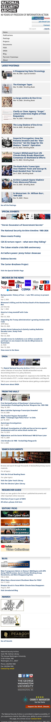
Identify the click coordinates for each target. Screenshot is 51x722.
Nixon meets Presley (11, 236)
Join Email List (44, 22)
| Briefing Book (25, 88)
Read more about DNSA (10, 384)
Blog (4, 54)
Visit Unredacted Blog (9, 590)
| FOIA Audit (25, 115)
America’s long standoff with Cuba (14, 312)
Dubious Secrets (8, 258)
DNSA (5, 51)
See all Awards (6, 641)
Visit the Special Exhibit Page (12, 271)
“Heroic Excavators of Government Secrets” (22, 225)
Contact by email (7, 668)
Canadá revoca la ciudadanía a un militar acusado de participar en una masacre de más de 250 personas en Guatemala (22, 341)
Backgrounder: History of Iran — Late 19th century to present (25, 295)
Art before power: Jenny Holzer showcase (21, 253)
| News (25, 197)
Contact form (36, 719)
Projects (6, 41)
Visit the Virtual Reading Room (13, 474)
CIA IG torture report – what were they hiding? (23, 241)
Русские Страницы (10, 57)
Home (5, 32)
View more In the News (10, 350)
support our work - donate (38, 706)
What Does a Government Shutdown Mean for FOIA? (21, 580)
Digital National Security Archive (17, 368)
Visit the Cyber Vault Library (12, 480)
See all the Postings (8, 205)
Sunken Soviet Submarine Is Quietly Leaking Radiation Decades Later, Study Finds (22, 330)
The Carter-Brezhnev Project (14, 264)
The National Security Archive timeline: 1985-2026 (24, 230)
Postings (6, 38)
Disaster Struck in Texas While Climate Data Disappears (22, 585)
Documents (7, 44)
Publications (8, 35)
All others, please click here (11, 502)
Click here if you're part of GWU (13, 499)
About (5, 60)
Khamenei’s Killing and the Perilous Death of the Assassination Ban (25, 304)
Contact (47, 25)
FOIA (5, 48)
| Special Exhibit (25, 75)
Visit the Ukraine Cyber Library (13, 484)
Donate (47, 18)
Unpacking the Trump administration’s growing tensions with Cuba (25, 321)
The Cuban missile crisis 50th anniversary (20, 247)
